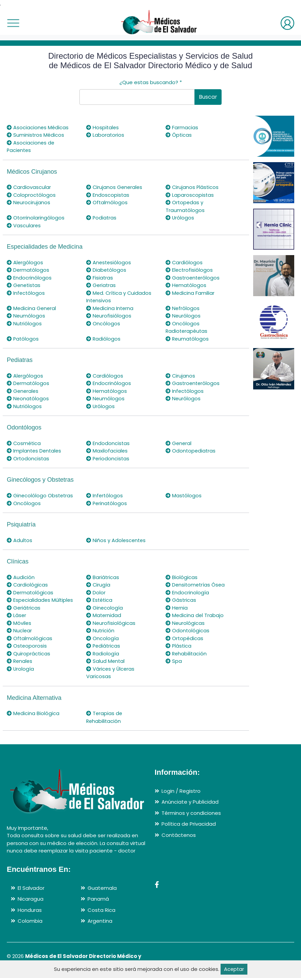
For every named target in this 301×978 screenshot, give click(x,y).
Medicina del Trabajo (195, 615)
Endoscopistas (108, 194)
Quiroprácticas (29, 653)
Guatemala (102, 887)
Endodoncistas (108, 443)
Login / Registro (181, 790)
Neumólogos (26, 315)
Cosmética (24, 443)
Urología (20, 668)
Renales (20, 661)
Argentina (100, 920)
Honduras (30, 910)
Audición (21, 577)
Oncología (102, 638)
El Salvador (31, 887)
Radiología (102, 653)
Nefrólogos (183, 308)
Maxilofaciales (107, 450)
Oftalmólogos (107, 202)
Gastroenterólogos (193, 277)
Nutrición (100, 630)
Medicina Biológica (33, 713)
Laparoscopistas (190, 194)
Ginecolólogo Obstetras (40, 495)
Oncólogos (103, 323)
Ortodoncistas (28, 458)
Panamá (98, 898)
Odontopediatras (191, 450)
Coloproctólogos (31, 194)
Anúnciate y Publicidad (190, 801)
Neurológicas (185, 623)
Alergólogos (25, 262)
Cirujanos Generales (115, 187)
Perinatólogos (107, 503)
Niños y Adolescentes (116, 540)
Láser (16, 615)
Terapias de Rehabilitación (104, 717)
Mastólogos (184, 495)
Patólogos (23, 338)
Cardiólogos (184, 262)
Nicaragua (30, 898)
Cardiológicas (27, 584)
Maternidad (104, 615)
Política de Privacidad (189, 823)
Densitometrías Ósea (196, 584)
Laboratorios (105, 134)
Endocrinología (187, 592)
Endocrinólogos (29, 277)
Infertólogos (105, 495)
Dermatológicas (30, 592)
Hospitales (102, 127)
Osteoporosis (27, 645)
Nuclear (19, 630)
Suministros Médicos (36, 134)
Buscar (208, 97)
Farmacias (182, 127)
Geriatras (101, 285)
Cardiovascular (29, 187)
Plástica (179, 645)
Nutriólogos (24, 323)
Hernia (177, 607)
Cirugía (98, 584)
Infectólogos (26, 292)
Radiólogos (103, 338)
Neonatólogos (28, 398)
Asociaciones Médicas (38, 127)
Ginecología (104, 607)
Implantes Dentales (35, 450)
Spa (174, 661)
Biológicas (181, 577)
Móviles (19, 623)
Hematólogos (186, 285)
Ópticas (179, 134)
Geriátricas (24, 607)
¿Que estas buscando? (150, 82)
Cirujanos (180, 375)
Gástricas (181, 599)
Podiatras (101, 217)
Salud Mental (105, 661)
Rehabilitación (187, 653)
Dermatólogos (28, 269)
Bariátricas (102, 577)
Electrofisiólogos (189, 269)
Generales (23, 391)
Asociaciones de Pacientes (31, 146)
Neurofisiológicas (111, 623)
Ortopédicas (185, 638)
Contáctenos (179, 835)
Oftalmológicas (30, 638)
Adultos (20, 540)
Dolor (96, 592)
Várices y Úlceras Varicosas (110, 672)
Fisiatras (99, 277)
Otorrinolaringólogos (36, 217)
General (179, 443)
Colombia (30, 920)
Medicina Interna (110, 308)
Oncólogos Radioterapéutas (187, 327)
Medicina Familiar (190, 292)
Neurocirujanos (29, 202)
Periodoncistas (108, 458)
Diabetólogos (106, 269)
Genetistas (24, 285)
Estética (99, 599)
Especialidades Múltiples (40, 599)
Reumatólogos (188, 338)
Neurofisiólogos (109, 315)
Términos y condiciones (191, 813)
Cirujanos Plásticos (193, 187)
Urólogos (180, 217)
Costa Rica (101, 910)
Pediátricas (103, 645)
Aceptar (234, 969)
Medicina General (32, 308)
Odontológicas (188, 630)
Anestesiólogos (109, 262)
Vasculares (24, 225)
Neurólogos (183, 315)
